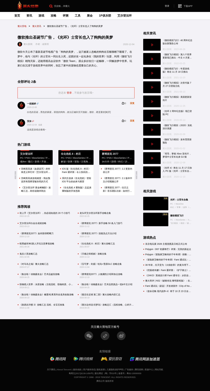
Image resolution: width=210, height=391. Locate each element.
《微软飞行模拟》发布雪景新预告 (177, 141)
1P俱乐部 (105, 15)
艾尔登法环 (124, 15)
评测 (65, 15)
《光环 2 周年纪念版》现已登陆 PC (177, 113)
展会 (90, 15)
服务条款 (77, 369)
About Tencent (64, 369)
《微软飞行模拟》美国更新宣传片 (177, 98)
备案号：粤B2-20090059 (129, 373)
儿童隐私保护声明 (115, 369)
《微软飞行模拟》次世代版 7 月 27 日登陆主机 (177, 84)
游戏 (41, 15)
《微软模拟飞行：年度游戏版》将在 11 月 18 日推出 (176, 70)
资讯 (29, 15)
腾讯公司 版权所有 (105, 381)
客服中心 (149, 369)
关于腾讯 (51, 369)
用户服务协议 (89, 369)
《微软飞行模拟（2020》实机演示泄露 (177, 127)
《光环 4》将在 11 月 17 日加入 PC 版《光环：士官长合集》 (177, 170)
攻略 (53, 15)
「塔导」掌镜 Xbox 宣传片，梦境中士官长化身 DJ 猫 (177, 155)
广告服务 (129, 369)
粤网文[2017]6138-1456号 (81, 373)
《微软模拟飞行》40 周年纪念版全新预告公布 (177, 42)
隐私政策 (101, 369)
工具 (77, 15)
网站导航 (159, 369)
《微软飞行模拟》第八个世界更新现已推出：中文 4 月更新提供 (177, 56)
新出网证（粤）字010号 (106, 373)
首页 (17, 15)
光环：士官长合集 (179, 199)
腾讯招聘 (139, 369)
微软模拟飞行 (177, 215)
